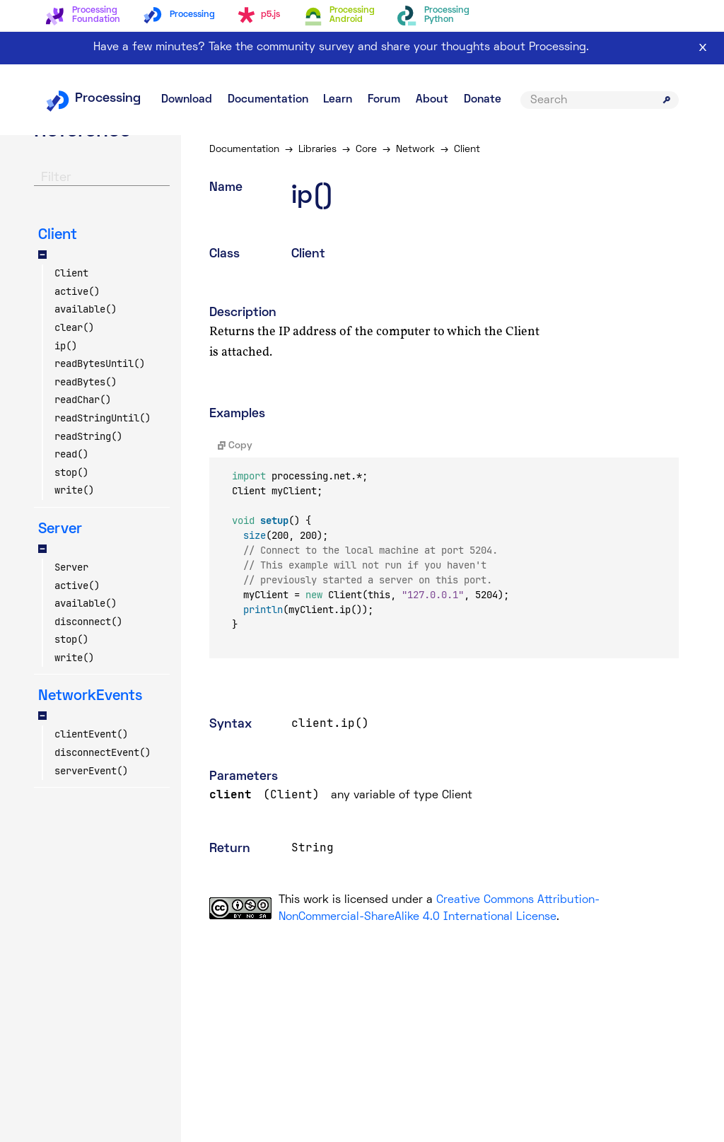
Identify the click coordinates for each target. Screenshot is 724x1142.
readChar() (82, 399)
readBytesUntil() (99, 363)
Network (415, 149)
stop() (71, 472)
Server (71, 567)
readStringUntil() (102, 418)
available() (85, 309)
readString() (88, 436)
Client (71, 273)
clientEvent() (91, 734)
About (432, 100)
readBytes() (85, 381)
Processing (93, 99)
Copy (235, 445)
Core (366, 149)
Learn (337, 100)
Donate (482, 100)
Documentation (268, 100)
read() (71, 454)
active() (77, 291)
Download (186, 100)
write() (74, 490)
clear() (74, 327)
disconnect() (88, 621)
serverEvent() (91, 770)
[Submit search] (667, 100)
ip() (65, 345)
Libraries (317, 149)
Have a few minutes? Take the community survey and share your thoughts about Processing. (341, 47)
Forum (384, 100)
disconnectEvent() (102, 752)
